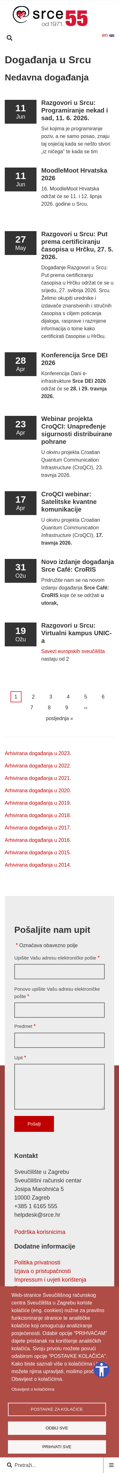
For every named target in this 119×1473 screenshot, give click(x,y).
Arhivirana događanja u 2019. (38, 803)
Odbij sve (56, 1428)
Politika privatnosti (37, 1262)
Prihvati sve (56, 1446)
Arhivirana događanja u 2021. (38, 778)
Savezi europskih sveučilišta (73, 651)
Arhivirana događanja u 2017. (38, 827)
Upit (18, 1057)
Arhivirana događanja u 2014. (38, 865)
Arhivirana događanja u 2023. (38, 753)
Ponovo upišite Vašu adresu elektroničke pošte (57, 992)
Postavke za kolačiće (57, 1409)
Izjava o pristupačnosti (42, 1271)
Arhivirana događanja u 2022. (38, 765)
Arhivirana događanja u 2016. (38, 840)
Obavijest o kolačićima (32, 1389)
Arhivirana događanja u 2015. (38, 852)
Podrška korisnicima (39, 1232)
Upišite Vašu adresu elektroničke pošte (55, 957)
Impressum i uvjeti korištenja (50, 1280)
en (108, 35)
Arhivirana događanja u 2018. (38, 815)
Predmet (23, 1026)
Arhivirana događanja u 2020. (38, 790)
